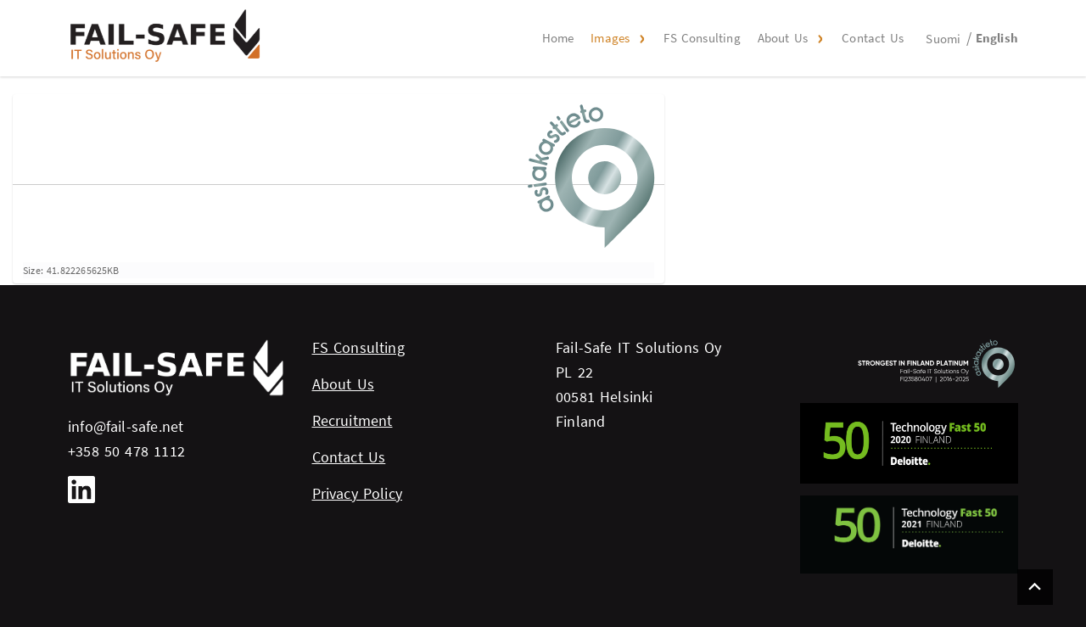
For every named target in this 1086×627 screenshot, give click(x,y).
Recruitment (352, 420)
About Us (783, 38)
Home (558, 38)
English (997, 38)
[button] (639, 38)
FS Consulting (701, 38)
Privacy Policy (357, 493)
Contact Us (873, 38)
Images (610, 38)
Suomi (943, 39)
